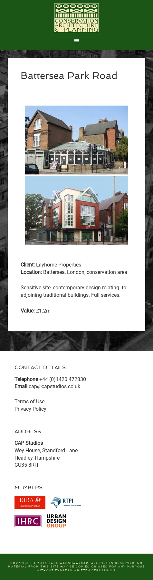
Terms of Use (29, 401)
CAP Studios (77, 17)
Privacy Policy (30, 409)
